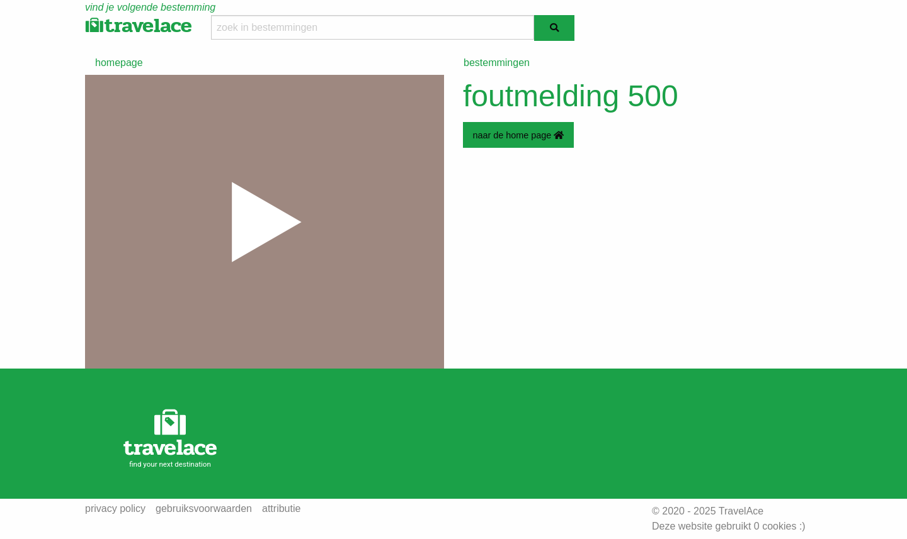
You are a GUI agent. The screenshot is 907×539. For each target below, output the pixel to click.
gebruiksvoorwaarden (204, 509)
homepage (119, 62)
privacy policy (115, 509)
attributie (281, 509)
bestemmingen (497, 62)
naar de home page (518, 135)
